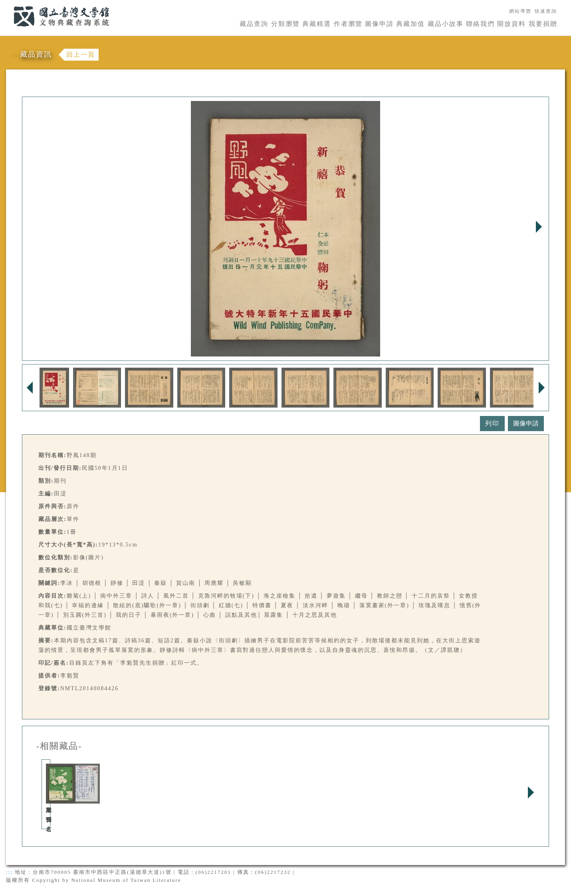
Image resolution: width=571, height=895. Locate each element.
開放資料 (511, 23)
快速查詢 (546, 11)
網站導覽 (520, 11)
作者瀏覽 (348, 23)
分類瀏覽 (285, 23)
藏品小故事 (446, 23)
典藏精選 (316, 23)
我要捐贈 (543, 23)
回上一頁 (80, 54)
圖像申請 (379, 23)
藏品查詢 (254, 23)
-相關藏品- (59, 746)
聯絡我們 (480, 23)
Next (539, 227)
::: (9, 4)
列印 (492, 423)
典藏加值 (410, 23)
